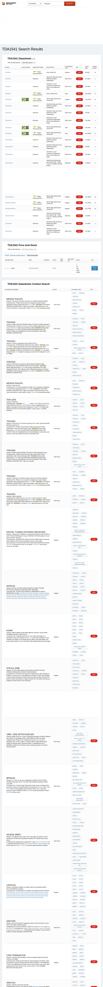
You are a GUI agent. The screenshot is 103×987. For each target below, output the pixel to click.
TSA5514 (75, 855)
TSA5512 (82, 852)
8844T (74, 938)
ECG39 (18, 766)
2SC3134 (9, 535)
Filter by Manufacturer (14, 62)
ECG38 (13, 766)
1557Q (80, 943)
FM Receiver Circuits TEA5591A (79, 498)
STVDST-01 (75, 581)
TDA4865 (82, 879)
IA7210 (74, 784)
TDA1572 (75, 467)
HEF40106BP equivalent (80, 691)
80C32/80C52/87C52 (78, 909)
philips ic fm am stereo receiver (80, 506)
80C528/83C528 (77, 917)
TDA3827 (75, 652)
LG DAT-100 (76, 794)
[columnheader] (12, 67)
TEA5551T (75, 470)
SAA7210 (80, 776)
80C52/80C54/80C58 (78, 914)
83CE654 (75, 804)
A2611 (74, 941)
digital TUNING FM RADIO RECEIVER (80, 479)
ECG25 (36, 762)
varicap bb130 (77, 488)
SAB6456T (34, 867)
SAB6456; (28, 867)
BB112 (81, 804)
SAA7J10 (81, 784)
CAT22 (82, 581)
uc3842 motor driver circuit (79, 742)
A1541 (23, 383)
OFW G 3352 (76, 661)
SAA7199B (75, 634)
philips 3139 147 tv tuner (79, 646)
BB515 (83, 661)
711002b (82, 416)
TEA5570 (75, 473)
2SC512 (14, 532)
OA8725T (31, 871)
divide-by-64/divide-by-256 (14, 869)
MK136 (80, 548)
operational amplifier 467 (80, 737)
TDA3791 (75, 874)
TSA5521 (82, 858)
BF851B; (81, 815)
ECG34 (36, 764)
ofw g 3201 (76, 655)
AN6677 (75, 769)
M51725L (75, 766)
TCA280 (85, 720)
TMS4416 (80, 797)
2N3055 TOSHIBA (77, 535)
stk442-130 (76, 590)
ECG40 (22, 766)
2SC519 (19, 532)
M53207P (75, 533)
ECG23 (27, 762)
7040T (79, 941)
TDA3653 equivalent (78, 686)
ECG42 (32, 766)
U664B (74, 564)
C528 (74, 823)
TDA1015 (82, 902)
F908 (74, 946)
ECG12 (18, 760)
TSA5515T (82, 855)
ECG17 (41, 760)
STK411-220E (76, 587)
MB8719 (75, 567)
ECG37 (8, 766)
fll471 (81, 384)
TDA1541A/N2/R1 (77, 404)
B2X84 (80, 683)
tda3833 (75, 879)
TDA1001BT (81, 823)
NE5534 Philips (77, 298)
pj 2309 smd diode (78, 663)
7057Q (85, 931)
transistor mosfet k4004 (80, 571)
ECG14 (27, 760)
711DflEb (75, 416)
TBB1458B (75, 544)
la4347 (74, 683)
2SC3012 (14, 533)
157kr (80, 559)
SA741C (75, 707)
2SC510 (8, 532)
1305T (79, 938)
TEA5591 (82, 473)
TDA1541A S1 (83, 301)
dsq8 (83, 694)
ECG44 (41, 766)
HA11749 (81, 769)
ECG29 (13, 764)
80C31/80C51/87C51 (78, 906)
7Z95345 (82, 313)
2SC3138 (21, 535)
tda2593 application (79, 871)
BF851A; (75, 815)
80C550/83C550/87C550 (79, 920)
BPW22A (81, 673)
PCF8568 (82, 828)
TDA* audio (76, 401)
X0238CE (75, 763)
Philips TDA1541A (77, 319)
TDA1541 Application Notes (80, 336)
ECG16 (36, 760)
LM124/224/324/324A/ (31, 724)
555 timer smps (77, 723)
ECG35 (41, 764)
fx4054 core (76, 694)
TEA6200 (82, 470)
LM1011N (75, 761)
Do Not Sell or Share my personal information (50, 980)
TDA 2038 (75, 869)
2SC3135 (15, 535)
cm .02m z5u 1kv (77, 676)
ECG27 (46, 762)
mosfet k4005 (82, 564)
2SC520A (24, 532)
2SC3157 (44, 535)
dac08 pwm (82, 731)
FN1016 (82, 592)
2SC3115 (31, 533)
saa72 (74, 799)
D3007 (8, 685)
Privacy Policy (32, 980)
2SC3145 (38, 535)
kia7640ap (84, 538)
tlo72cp (82, 527)
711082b (75, 384)
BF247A (81, 812)
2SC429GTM (23, 530)
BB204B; (80, 807)
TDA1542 (75, 301)
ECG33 (32, 764)
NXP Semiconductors (15, 255)
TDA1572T (82, 467)
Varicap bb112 (77, 482)
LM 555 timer (76, 734)
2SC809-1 (47, 532)
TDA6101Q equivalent (79, 650)
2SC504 (46, 530)
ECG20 (13, 762)
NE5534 (75, 303)
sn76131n (82, 772)
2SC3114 (26, 533)
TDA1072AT (36, 492)
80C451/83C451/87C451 (79, 912)
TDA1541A (81, 293)
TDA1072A (9, 492)
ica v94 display (77, 658)
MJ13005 (82, 766)
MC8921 (75, 306)
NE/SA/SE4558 (76, 712)
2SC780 (41, 532)
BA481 (74, 632)
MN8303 (75, 772)
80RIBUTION (83, 670)
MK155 (74, 559)
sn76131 (75, 527)
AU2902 (23, 726)
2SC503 (41, 530)
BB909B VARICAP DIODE (79, 863)
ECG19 (8, 762)
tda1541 (81, 457)
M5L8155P (81, 541)
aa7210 (82, 839)
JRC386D (82, 761)
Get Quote (94, 268)
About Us (89, 980)
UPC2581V (75, 592)
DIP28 (74, 340)
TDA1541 (75, 330)
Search (69, 3)
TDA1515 (75, 495)
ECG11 (13, 760)
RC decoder (76, 842)
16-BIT (36, 381)
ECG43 (36, 766)
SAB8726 (40, 869)
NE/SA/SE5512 (76, 717)
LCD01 (74, 640)
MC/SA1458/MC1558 (78, 709)
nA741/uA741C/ (77, 704)
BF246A (75, 812)
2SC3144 (32, 535)
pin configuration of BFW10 (79, 679)
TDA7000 (75, 502)
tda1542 (75, 316)
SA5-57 (74, 731)
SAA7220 (82, 781)
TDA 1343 (75, 387)
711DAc (82, 381)
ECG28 (8, 764)
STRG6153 (75, 595)
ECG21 (18, 762)
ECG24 (32, 762)
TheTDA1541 (76, 367)
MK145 (80, 556)
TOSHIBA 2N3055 (77, 530)
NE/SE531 (75, 715)
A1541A (74, 457)
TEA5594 (82, 475)
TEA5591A (75, 475)
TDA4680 (82, 634)
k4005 (79, 562)
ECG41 (27, 766)
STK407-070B (76, 598)
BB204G (75, 809)
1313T (79, 946)
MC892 (81, 303)
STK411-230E (76, 584)
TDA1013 (75, 509)
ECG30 (18, 764)
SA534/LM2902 (42, 724)
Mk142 (74, 556)
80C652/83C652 (77, 928)
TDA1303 (80, 826)
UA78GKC (82, 763)
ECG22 (22, 762)
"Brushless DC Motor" (79, 728)
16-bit (30, 301)
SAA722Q (75, 781)
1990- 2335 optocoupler (80, 643)
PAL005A (83, 590)
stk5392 (82, 574)
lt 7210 (83, 794)
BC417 (81, 577)
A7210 (12, 790)
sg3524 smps (76, 720)
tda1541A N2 (82, 406)
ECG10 (8, 760)
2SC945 (8, 533)
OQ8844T (75, 485)
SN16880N (75, 574)
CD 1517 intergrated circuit (80, 934)
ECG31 (22, 764)
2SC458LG (35, 530)
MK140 (80, 554)
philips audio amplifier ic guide (80, 883)
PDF (79, 72)
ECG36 (46, 764)
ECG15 (32, 760)
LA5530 (74, 541)
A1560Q (75, 943)
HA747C (81, 707)
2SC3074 (20, 533)
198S (74, 797)
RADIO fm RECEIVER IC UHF (79, 491)
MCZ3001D (75, 600)
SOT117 (80, 340)
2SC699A (35, 532)
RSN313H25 (84, 595)
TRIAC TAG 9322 (77, 688)
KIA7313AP (75, 538)
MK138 (80, 551)
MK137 (74, 551)
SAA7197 (80, 632)
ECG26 (41, 762)
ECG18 (46, 760)
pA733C (82, 637)
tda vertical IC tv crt (79, 877)
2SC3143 (26, 535)
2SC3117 (43, 533)
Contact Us (81, 980)
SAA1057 (75, 820)
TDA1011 (75, 828)
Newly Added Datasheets (18, 980)
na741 (74, 726)
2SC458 (29, 530)
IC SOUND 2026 (77, 866)
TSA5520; (75, 858)
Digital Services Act (71, 980)
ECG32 (27, 764)
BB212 (81, 809)
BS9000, (40, 683)
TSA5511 (75, 852)
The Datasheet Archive (9, 3)
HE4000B (30, 686)
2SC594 (30, 532)
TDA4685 (75, 637)
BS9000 (74, 673)
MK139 (74, 554)
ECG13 (22, 760)
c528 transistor (78, 817)
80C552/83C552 (77, 923)
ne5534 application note (79, 428)
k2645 (74, 562)
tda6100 (82, 652)
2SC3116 (37, 533)
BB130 (74, 807)
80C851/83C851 (77, 931)
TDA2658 (75, 860)
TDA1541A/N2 (34, 268)
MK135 (74, 548)
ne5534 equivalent (78, 324)
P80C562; (75, 925)
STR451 (75, 577)
